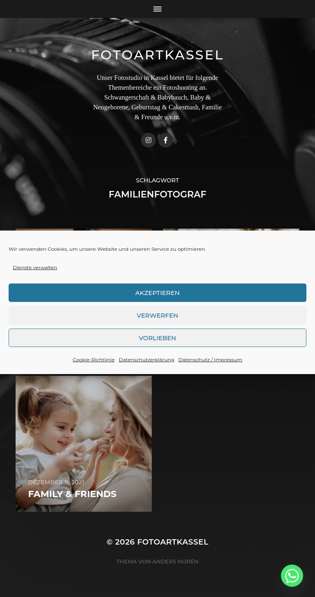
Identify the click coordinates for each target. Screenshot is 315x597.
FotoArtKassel (157, 55)
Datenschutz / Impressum (210, 365)
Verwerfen (157, 320)
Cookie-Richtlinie (93, 365)
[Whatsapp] (292, 576)
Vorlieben (157, 343)
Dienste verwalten (35, 273)
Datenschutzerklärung (146, 365)
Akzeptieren (157, 298)
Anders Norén (176, 561)
